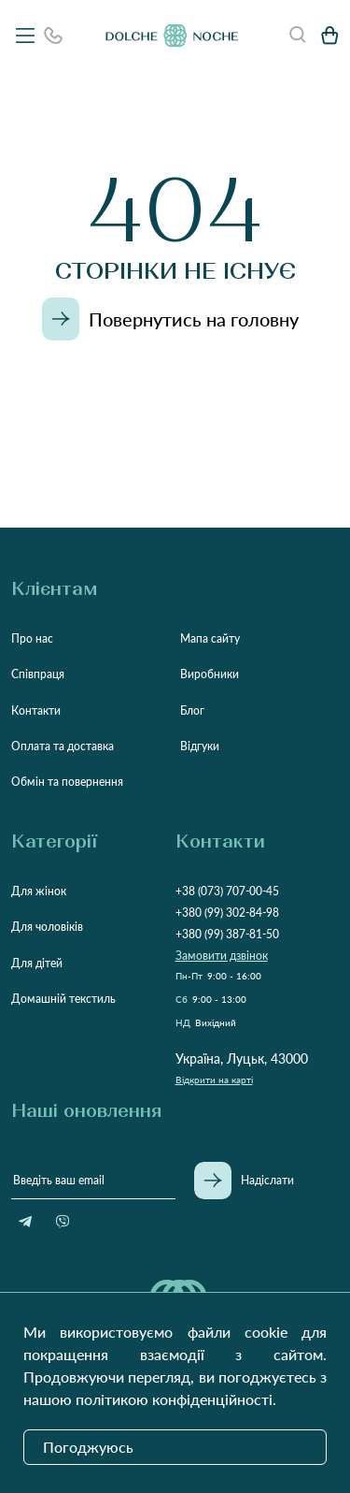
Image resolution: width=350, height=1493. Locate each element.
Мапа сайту (210, 638)
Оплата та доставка (62, 746)
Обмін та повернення (67, 782)
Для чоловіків (47, 927)
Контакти (36, 710)
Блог (192, 710)
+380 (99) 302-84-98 (227, 913)
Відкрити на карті (214, 1079)
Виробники (209, 674)
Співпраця (37, 674)
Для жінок (38, 891)
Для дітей (37, 963)
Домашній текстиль (63, 999)
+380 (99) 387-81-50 (227, 934)
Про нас (32, 638)
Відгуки (199, 746)
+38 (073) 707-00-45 (227, 891)
